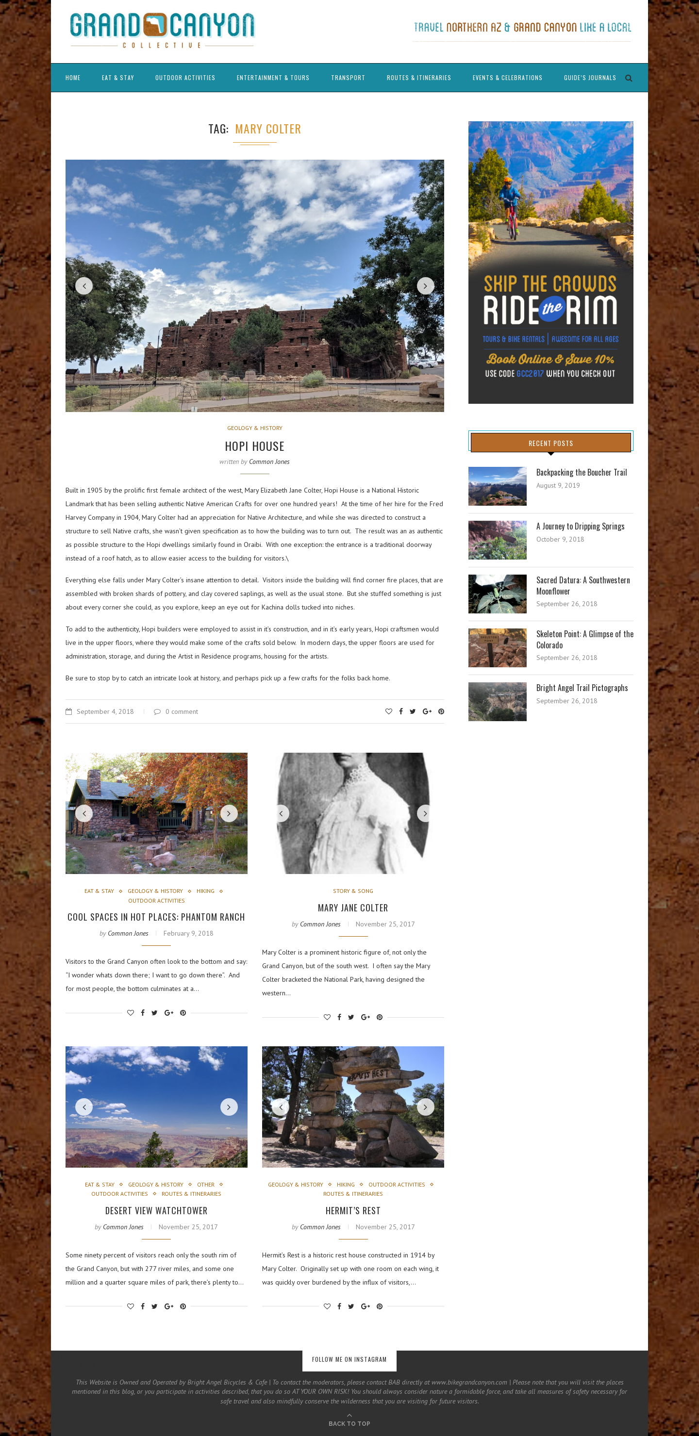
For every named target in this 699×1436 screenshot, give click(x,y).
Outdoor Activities (185, 77)
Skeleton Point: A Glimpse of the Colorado (584, 639)
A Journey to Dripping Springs (580, 526)
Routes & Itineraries (419, 77)
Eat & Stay (118, 77)
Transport (348, 77)
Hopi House (254, 445)
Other (206, 1184)
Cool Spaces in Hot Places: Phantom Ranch (156, 916)
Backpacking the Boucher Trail (581, 472)
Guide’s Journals (590, 77)
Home (73, 77)
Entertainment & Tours (273, 77)
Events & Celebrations (508, 77)
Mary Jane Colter (353, 907)
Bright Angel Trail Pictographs (582, 687)
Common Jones (269, 461)
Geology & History (255, 428)
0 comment (176, 711)
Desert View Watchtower (156, 1210)
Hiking (206, 891)
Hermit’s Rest (353, 1210)
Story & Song (353, 891)
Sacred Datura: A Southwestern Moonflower (583, 585)
